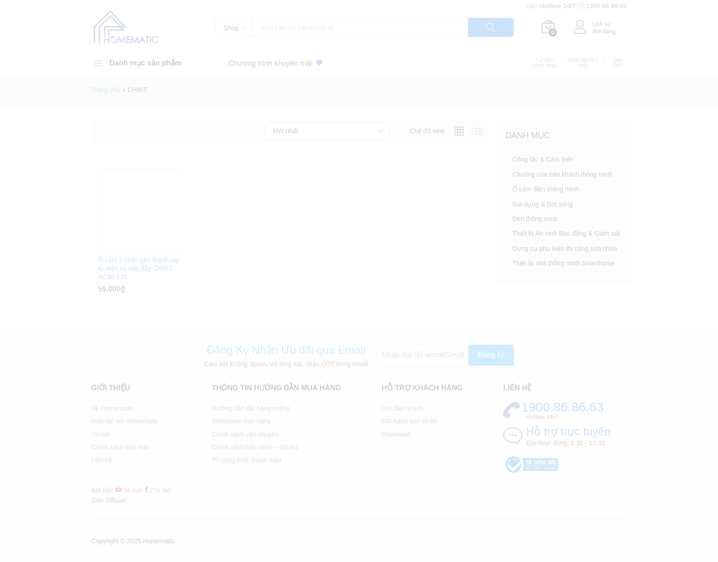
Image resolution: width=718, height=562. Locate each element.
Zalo (532, 6)
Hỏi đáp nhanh (402, 408)
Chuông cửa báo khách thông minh (562, 174)
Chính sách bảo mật (120, 447)
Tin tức (101, 434)
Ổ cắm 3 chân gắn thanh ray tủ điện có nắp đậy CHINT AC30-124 (138, 268)
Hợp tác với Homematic (124, 421)
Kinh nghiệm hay (583, 63)
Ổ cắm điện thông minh (545, 189)
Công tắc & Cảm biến (543, 159)
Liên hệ (101, 460)
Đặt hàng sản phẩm (409, 421)
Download (395, 434)
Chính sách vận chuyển (245, 434)
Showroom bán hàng (241, 421)
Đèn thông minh (535, 218)
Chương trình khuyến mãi (277, 63)
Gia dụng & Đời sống (542, 204)
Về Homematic (112, 408)
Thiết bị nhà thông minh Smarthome (563, 263)
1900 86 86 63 (606, 6)
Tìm (491, 27)
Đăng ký (491, 355)
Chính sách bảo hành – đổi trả (255, 447)
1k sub (128, 490)
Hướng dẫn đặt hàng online (251, 408)
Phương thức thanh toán (246, 460)
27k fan (157, 490)
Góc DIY (618, 63)
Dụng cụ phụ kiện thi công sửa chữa (564, 248)
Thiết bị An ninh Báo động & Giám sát (566, 233)
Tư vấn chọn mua (544, 63)
